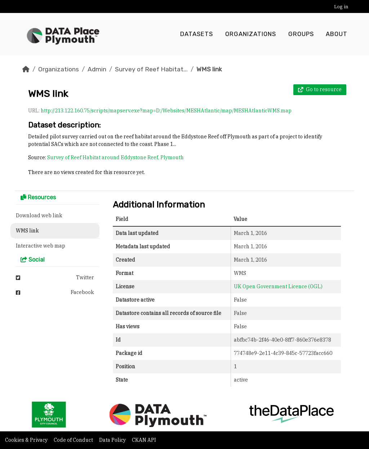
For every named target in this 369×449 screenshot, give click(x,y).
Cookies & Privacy (27, 440)
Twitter (55, 277)
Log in (341, 7)
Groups (301, 34)
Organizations (250, 34)
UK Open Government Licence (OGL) (278, 286)
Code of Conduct (74, 440)
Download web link (39, 215)
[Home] (26, 69)
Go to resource (320, 89)
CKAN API (144, 440)
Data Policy (113, 440)
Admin (97, 69)
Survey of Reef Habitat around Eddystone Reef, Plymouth (115, 157)
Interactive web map (40, 246)
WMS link (209, 69)
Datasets (196, 34)
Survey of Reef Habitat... (151, 69)
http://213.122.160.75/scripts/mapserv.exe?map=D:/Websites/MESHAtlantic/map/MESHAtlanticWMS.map (166, 110)
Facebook (55, 292)
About (336, 34)
